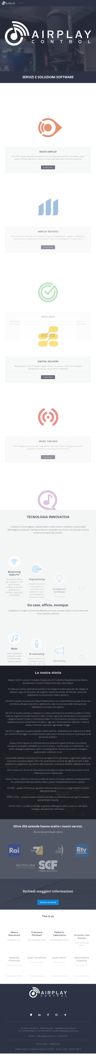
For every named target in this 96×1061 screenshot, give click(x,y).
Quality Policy (54, 1044)
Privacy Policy (41, 1044)
